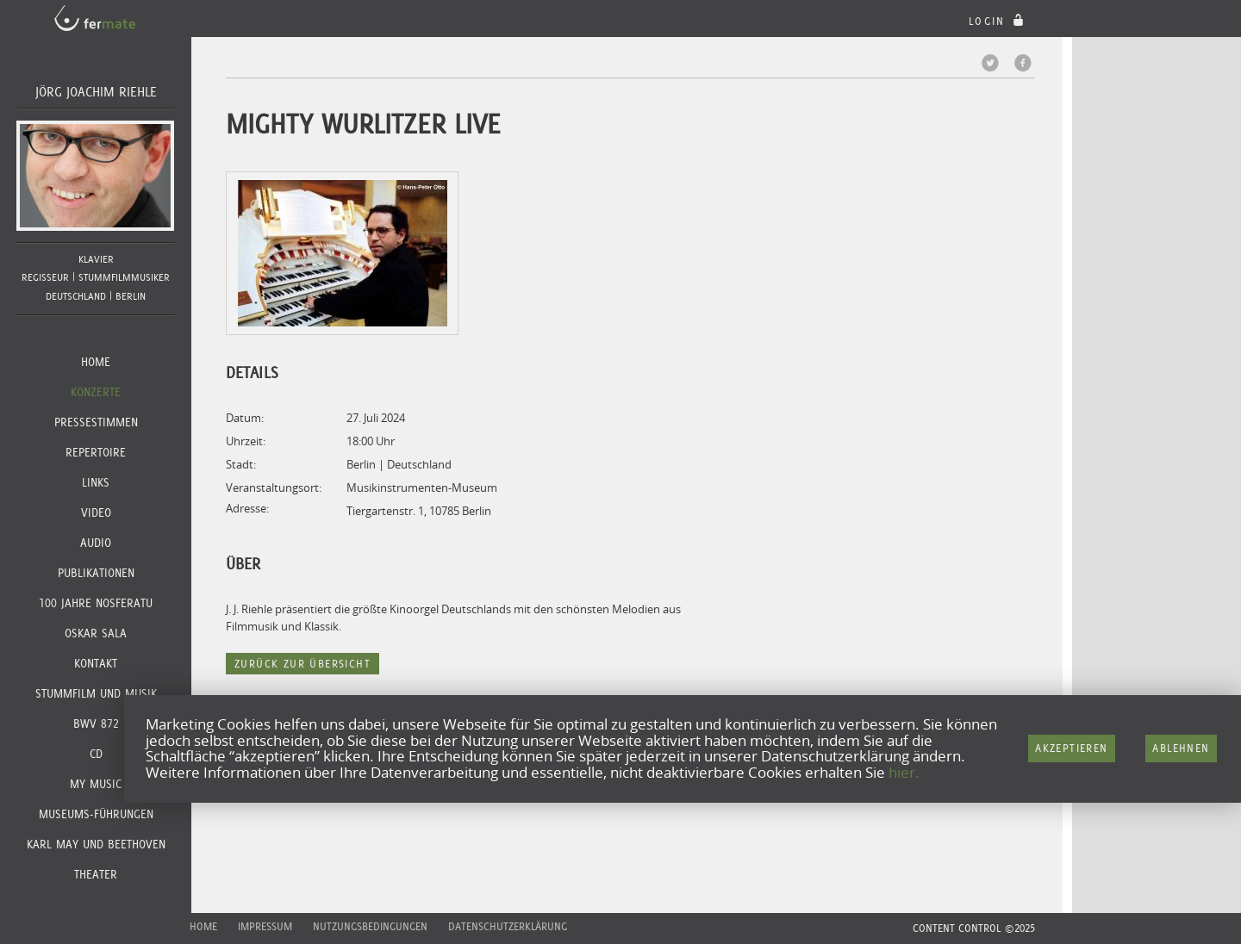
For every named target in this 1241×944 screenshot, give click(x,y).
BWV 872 (96, 723)
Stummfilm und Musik (96, 693)
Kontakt (95, 663)
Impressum (265, 926)
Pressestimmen (96, 422)
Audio (95, 543)
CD (96, 754)
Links (95, 482)
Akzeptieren (1071, 748)
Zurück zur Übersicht (302, 663)
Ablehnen (1180, 748)
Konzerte (96, 392)
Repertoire (95, 452)
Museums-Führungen (96, 814)
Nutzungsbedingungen (370, 926)
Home (95, 362)
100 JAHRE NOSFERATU (96, 603)
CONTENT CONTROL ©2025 (974, 928)
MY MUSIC (96, 784)
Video (96, 512)
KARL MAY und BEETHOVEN (96, 844)
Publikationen (96, 573)
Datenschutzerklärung (507, 926)
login (998, 21)
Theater (95, 874)
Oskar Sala (96, 633)
